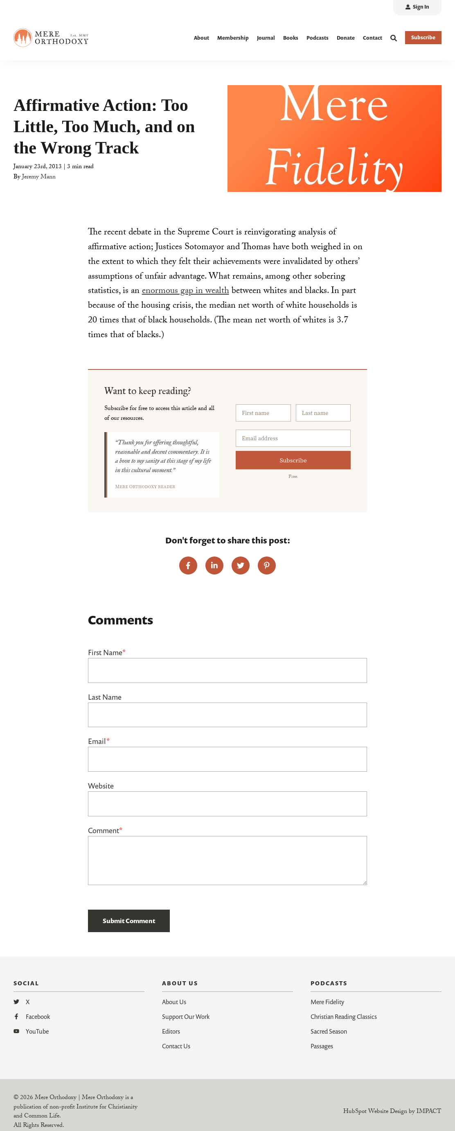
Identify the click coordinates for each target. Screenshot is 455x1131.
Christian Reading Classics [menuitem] (344, 1016)
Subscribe (293, 460)
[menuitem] (417, 7)
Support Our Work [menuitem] (185, 1016)
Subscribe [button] (423, 37)
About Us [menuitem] (174, 1002)
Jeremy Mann (39, 177)
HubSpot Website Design (375, 1112)
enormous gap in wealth (185, 291)
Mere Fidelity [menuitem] (327, 1002)
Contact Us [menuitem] (176, 1046)
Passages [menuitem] (322, 1046)
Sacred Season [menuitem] (329, 1031)
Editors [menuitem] (171, 1031)
